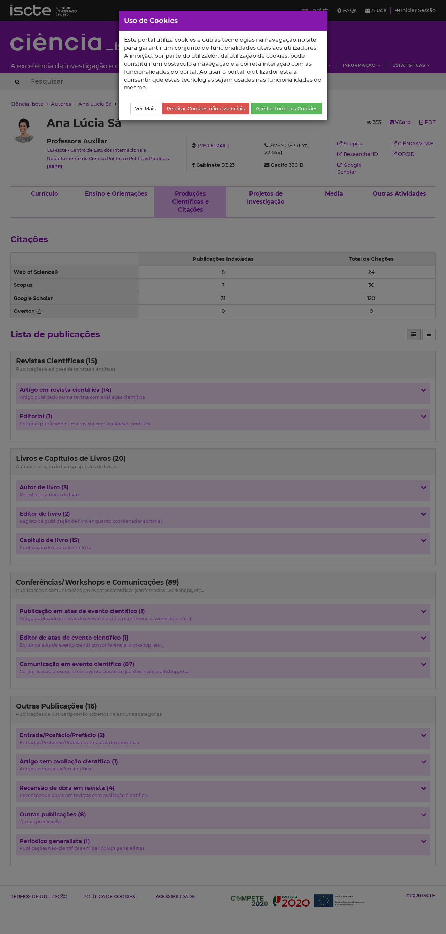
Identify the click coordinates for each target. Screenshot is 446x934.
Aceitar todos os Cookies (286, 108)
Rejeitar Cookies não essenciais (206, 108)
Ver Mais (145, 108)
